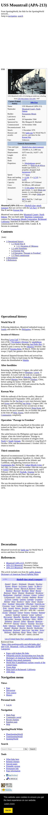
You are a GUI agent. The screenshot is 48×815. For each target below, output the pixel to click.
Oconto (5, 613)
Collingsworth (9, 597)
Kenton (8, 586)
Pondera (34, 613)
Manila (26, 360)
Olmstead (12, 613)
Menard (33, 617)
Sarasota (18, 619)
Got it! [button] (8, 810)
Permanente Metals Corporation (24, 219)
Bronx (23, 632)
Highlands (22, 584)
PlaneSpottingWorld (14, 734)
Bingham (15, 628)
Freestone (6, 606)
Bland (32, 591)
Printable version (13, 766)
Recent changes (12, 720)
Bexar (29, 632)
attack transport (38, 147)
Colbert (41, 595)
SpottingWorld (12, 739)
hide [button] (4, 237)
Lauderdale (7, 610)
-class (27, 147)
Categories (5, 649)
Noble (5, 626)
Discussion (10, 690)
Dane (35, 632)
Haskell (7, 584)
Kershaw (25, 608)
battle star (29, 133)
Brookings (39, 593)
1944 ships (10, 672)
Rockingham (7, 630)
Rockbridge (38, 628)
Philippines (26, 329)
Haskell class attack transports (18, 660)
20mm (39, 194)
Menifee (41, 617)
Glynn (40, 632)
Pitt (42, 626)
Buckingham (8, 595)
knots (28, 175)
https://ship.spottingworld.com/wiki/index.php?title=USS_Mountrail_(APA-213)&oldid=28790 (21, 645)
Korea (6, 403)
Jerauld (11, 608)
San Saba (34, 630)
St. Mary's (38, 586)
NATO (5, 469)
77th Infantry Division (19, 342)
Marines (14, 379)
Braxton (21, 593)
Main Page (10, 715)
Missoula (30, 621)
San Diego (26, 403)
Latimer (16, 599)
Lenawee (24, 615)
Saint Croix (26, 630)
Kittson (14, 586)
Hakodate (27, 377)
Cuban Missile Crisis (33, 465)
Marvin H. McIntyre (28, 588)
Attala (39, 588)
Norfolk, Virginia (27, 472)
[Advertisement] (24, 41)
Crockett (25, 597)
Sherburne (26, 619)
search (20, 16)
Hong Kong (36, 408)
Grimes (42, 606)
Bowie (14, 593)
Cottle (18, 597)
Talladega (8, 621)
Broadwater (30, 593)
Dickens (40, 602)
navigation (12, 16)
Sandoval (16, 615)
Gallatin (20, 606)
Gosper (26, 606)
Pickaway (36, 626)
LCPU (24, 180)
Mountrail (8, 623)
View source (11, 693)
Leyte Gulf (13, 340)
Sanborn (8, 615)
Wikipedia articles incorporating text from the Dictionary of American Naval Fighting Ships (25, 656)
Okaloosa (12, 626)
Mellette (7, 602)
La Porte (8, 599)
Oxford (20, 613)
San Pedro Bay (36, 344)
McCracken (8, 617)
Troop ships (11, 667)
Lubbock (38, 615)
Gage (13, 606)
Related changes (12, 761)
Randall (7, 628)
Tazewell (16, 621)
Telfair (23, 621)
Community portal (13, 717)
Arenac (16, 588)
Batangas (29, 372)
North (3, 441)
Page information (13, 771)
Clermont (26, 595)
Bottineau (16, 632)
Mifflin (40, 619)
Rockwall (16, 630)
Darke (27, 602)
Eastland (11, 604)
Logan (31, 615)
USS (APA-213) (17, 96)
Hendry (14, 584)
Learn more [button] (9, 804)
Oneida (28, 626)
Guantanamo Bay (8, 465)
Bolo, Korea (18, 413)
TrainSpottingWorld (14, 736)
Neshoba (31, 623)
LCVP (35, 177)
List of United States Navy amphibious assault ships (24, 639)
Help (8, 724)
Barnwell (17, 591)
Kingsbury (34, 608)
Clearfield (17, 595)
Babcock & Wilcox (38, 165)
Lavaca (15, 610)
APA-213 (14, 565)
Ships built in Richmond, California (20, 669)
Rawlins (22, 628)
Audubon (33, 597)
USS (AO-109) (27, 99)
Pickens (27, 613)
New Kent (39, 623)
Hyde (5, 608)
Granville (34, 606)
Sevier (42, 630)
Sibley (34, 619)
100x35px (34, 102)
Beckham (25, 591)
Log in (9, 705)
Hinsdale (31, 584)
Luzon (36, 372)
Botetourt (7, 593)
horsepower (26, 172)
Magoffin (17, 617)
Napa (13, 602)
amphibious (37, 342)
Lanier (30, 586)
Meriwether (9, 619)
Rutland (42, 613)
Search (4, 744)
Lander (41, 608)
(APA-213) (15, 563)
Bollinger (7, 632)
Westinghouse (30, 163)
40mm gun (42, 190)
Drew (4, 604)
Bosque (38, 591)
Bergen (40, 597)
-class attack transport (29, 579)
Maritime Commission (34, 217)
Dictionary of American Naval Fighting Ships (19, 574)
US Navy (33, 208)
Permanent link (12, 768)
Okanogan (21, 626)
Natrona (16, 623)
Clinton (34, 595)
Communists (6, 415)
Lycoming (38, 599)
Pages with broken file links (17, 653)
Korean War (26, 137)
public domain (35, 572)
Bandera (9, 591)
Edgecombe (20, 604)
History (9, 695)
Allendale (9, 588)
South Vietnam (14, 441)
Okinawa (30, 346)
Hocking (39, 584)
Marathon (25, 617)
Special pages (11, 764)
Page (8, 688)
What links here (12, 759)
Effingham (29, 604)
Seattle (4, 329)
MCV (24, 199)
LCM (27, 177)
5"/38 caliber (29, 188)
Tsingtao (33, 379)
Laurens (23, 599)
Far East (19, 401)
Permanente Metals (29, 114)
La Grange (23, 586)
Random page (11, 722)
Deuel (33, 602)
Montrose (38, 621)
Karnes (18, 608)
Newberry (20, 602)
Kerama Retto (16, 349)
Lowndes (30, 599)
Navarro (23, 623)
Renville (30, 628)
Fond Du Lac (40, 604)
